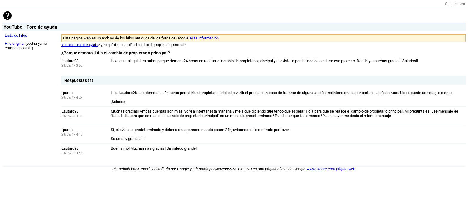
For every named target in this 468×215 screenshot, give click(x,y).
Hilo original (14, 43)
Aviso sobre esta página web (331, 169)
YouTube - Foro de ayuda (79, 45)
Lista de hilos (16, 35)
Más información (204, 38)
